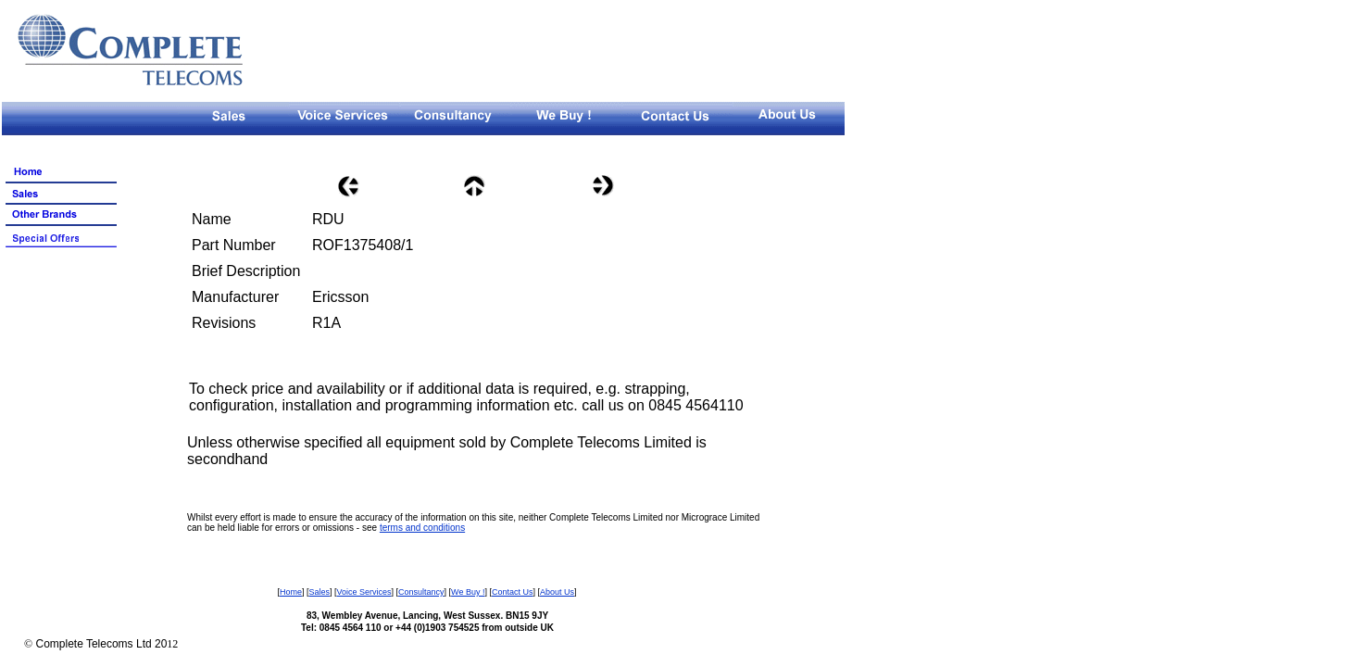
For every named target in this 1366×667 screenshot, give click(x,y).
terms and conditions (422, 527)
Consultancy (421, 592)
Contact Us (512, 592)
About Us (557, 592)
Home (291, 592)
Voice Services (364, 592)
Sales (319, 592)
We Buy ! (467, 592)
